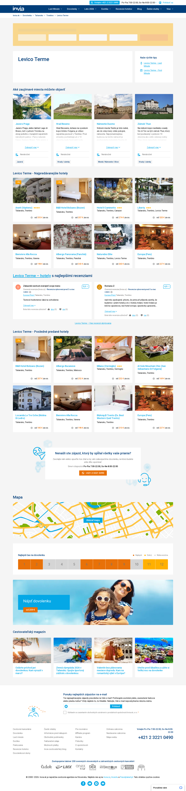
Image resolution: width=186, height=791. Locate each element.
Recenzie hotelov (124, 9)
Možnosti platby (51, 745)
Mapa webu (111, 737)
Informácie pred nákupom (55, 733)
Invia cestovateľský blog (55, 749)
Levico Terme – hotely (32, 275)
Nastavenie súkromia (115, 733)
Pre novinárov (81, 729)
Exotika (16, 741)
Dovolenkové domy (21, 753)
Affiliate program (82, 733)
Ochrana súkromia (114, 729)
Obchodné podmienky (54, 737)
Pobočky (79, 741)
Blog (139, 9)
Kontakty (79, 749)
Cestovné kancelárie (22, 729)
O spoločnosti (81, 745)
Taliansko (39, 15)
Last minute (18, 737)
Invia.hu (114, 777)
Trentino (50, 15)
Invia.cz (106, 777)
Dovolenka (27, 15)
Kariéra (78, 737)
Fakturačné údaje (51, 741)
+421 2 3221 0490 (155, 737)
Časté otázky (50, 729)
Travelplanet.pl (126, 777)
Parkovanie (18, 745)
